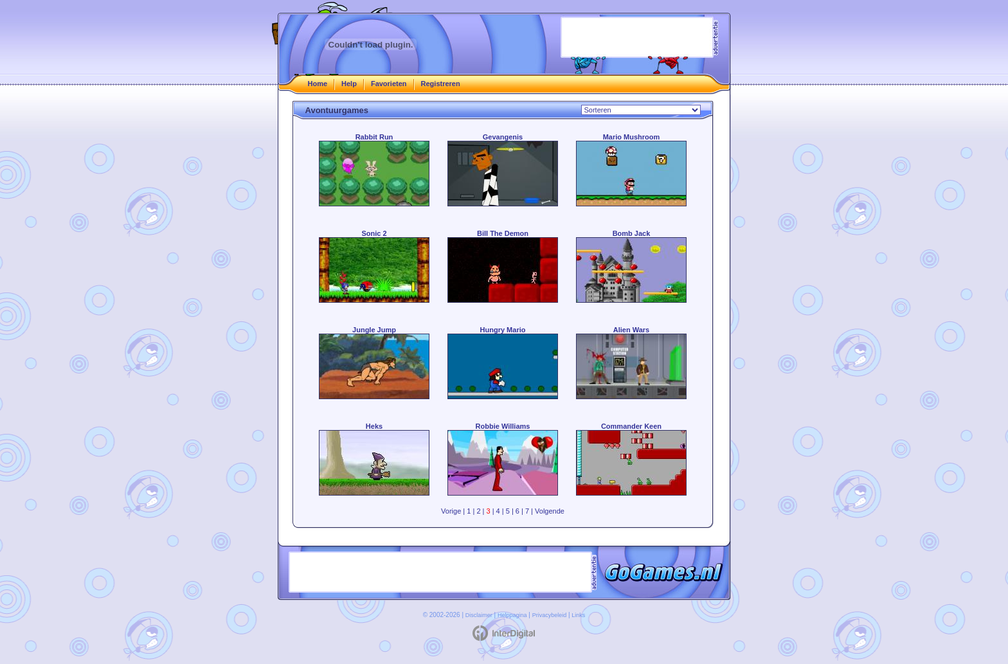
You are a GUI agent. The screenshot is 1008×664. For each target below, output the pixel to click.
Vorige (451, 511)
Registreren (440, 83)
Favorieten (389, 83)
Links (578, 615)
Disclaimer (478, 615)
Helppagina (512, 615)
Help (349, 83)
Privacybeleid (549, 615)
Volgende (549, 511)
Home (318, 83)
